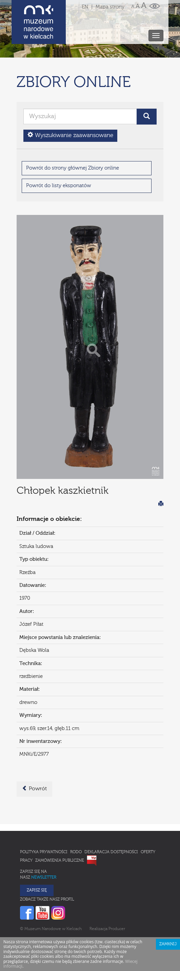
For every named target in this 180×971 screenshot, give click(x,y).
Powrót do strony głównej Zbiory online (72, 138)
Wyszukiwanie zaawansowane (70, 105)
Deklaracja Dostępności (111, 822)
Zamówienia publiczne (59, 831)
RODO (76, 822)
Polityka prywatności (43, 822)
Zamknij (168, 914)
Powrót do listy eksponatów (58, 155)
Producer (116, 899)
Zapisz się (37, 861)
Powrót (34, 759)
